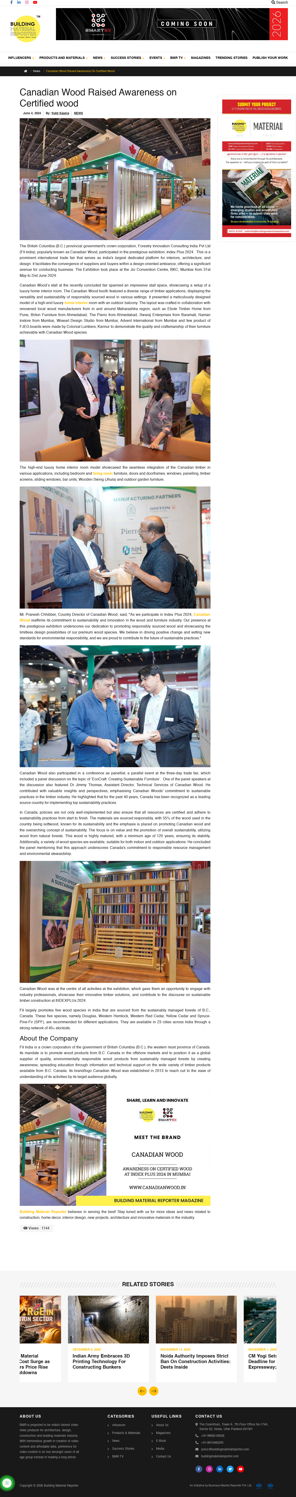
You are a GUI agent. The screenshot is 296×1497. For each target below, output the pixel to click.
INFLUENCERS (21, 58)
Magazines (163, 1433)
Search (279, 3)
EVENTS (157, 58)
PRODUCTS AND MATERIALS (63, 58)
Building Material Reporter (43, 1212)
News (36, 71)
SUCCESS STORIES (127, 58)
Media (160, 1448)
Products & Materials (126, 1433)
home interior (76, 303)
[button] (153, 1391)
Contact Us (163, 1456)
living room (103, 474)
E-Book (161, 1441)
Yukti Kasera (60, 113)
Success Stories (123, 1448)
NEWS (99, 58)
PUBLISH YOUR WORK (270, 58)
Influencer (118, 1425)
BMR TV (178, 58)
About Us (162, 1425)
